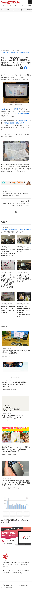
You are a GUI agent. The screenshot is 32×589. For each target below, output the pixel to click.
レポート (14, 10)
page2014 (3, 109)
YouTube (24, 6)
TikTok (29, 6)
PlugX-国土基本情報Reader (21, 114)
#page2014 (6, 52)
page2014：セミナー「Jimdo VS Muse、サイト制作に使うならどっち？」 (16, 203)
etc (8, 10)
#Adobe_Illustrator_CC (24, 52)
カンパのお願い (7, 587)
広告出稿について (24, 585)
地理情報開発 (17, 109)
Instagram (17, 6)
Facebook (5, 6)
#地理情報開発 (14, 52)
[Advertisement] (16, 28)
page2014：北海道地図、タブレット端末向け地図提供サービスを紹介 (15, 193)
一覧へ (16, 212)
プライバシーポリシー (9, 585)
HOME (2, 10)
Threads (12, 6)
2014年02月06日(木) (6, 50)
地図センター (23, 120)
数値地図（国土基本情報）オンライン (15, 123)
